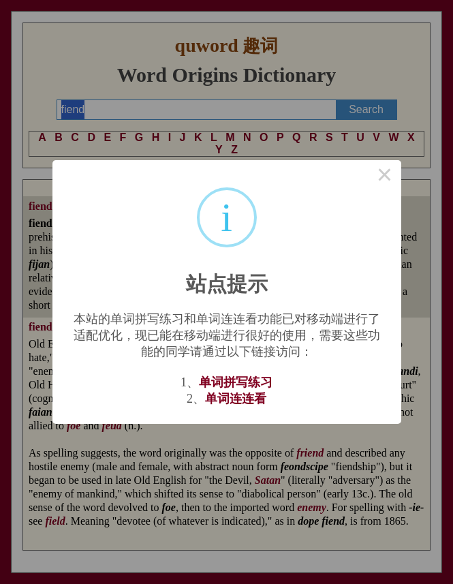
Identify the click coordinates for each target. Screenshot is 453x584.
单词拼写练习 (235, 382)
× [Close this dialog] (385, 176)
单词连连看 (235, 398)
